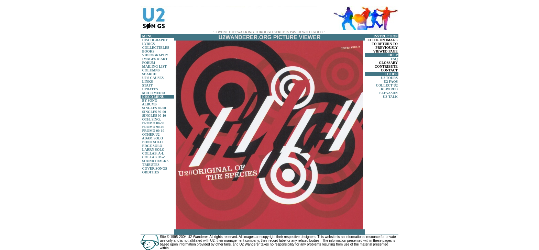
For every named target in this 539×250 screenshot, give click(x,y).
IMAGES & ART (155, 59)
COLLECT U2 (387, 85)
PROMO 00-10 (153, 131)
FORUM (148, 63)
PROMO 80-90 (153, 123)
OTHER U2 (151, 134)
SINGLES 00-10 (154, 115)
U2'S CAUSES (153, 78)
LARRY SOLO (153, 149)
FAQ (394, 59)
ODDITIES (150, 172)
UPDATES (150, 89)
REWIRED (389, 89)
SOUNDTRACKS (155, 161)
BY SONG (149, 100)
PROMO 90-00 (153, 127)
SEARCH (149, 74)
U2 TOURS (389, 78)
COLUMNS (151, 70)
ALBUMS (149, 104)
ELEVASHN (388, 93)
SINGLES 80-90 (154, 108)
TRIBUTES (151, 165)
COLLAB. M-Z (153, 157)
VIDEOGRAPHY (155, 55)
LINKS (147, 81)
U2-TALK (390, 97)
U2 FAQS (391, 81)
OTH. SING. (151, 119)
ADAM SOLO (152, 138)
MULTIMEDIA (153, 93)
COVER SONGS (154, 168)
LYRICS (148, 44)
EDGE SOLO (152, 146)
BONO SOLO (152, 142)
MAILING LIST (154, 66)
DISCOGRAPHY (155, 40)
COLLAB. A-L (153, 153)
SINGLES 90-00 (154, 112)
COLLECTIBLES (155, 47)
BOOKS (148, 51)
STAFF (147, 85)
